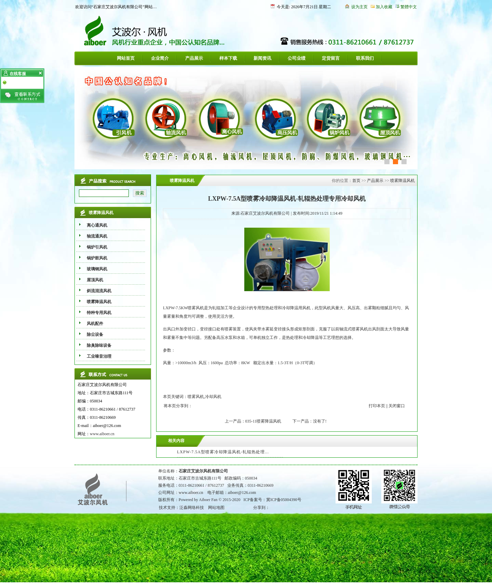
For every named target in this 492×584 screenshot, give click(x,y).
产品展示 (194, 58)
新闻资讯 (262, 58)
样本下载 (228, 58)
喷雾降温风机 (402, 180)
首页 (356, 180)
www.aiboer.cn (102, 433)
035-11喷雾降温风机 (263, 421)
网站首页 (126, 58)
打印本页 (377, 405)
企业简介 (160, 58)
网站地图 (216, 507)
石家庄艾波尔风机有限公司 (203, 471)
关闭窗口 (396, 405)
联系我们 (365, 58)
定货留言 (331, 58)
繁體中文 (408, 6)
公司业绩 (296, 58)
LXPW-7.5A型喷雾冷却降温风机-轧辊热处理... (223, 452)
